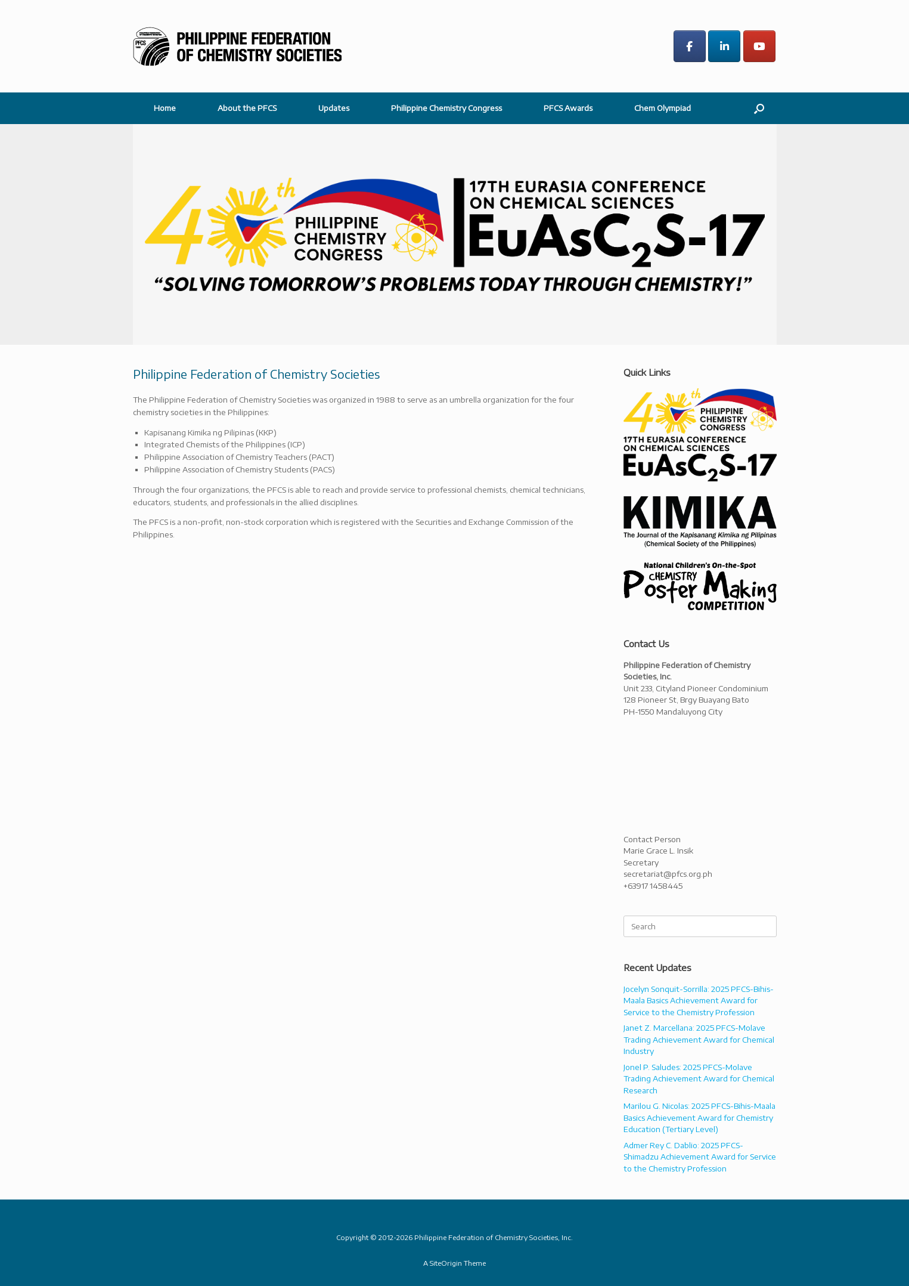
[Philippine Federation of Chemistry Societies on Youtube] (759, 46)
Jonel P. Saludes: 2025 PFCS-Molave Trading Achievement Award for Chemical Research (698, 1078)
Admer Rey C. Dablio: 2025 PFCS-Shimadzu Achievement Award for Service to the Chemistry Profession (699, 1156)
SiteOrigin (446, 1263)
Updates (333, 108)
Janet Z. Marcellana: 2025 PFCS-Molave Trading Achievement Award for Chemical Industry (698, 1039)
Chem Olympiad (662, 108)
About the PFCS (247, 108)
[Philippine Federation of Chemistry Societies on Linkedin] (724, 46)
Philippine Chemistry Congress (446, 108)
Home (165, 108)
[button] (759, 108)
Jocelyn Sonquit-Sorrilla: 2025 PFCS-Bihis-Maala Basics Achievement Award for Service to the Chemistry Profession (698, 1000)
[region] (454, 234)
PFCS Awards (568, 108)
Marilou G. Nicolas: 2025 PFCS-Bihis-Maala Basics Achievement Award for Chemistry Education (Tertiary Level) (699, 1117)
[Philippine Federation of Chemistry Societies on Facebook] (690, 46)
